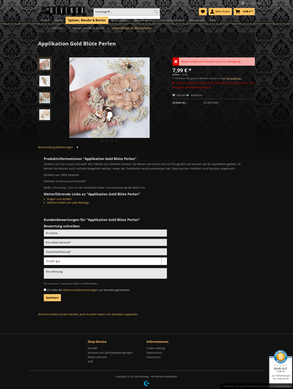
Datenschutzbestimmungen (80, 290)
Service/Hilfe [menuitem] (252, 3)
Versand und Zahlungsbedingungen (110, 352)
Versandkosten (234, 78)
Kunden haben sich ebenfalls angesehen (112, 314)
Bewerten (194, 95)
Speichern (52, 297)
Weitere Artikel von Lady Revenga (66, 202)
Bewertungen (67, 147)
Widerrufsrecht (97, 357)
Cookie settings (155, 348)
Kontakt (92, 348)
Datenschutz (154, 352)
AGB (90, 361)
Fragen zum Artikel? (58, 199)
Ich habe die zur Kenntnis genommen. (88, 290)
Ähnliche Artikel (48, 314)
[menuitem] (126, 13)
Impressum (153, 357)
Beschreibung (46, 147)
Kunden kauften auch (72, 314)
